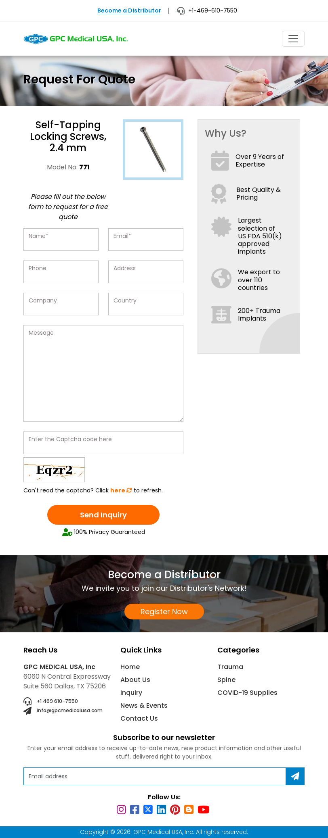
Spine (226, 679)
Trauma (230, 666)
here (121, 490)
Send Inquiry (103, 515)
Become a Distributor (129, 10)
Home (130, 666)
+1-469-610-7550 (207, 10)
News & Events (144, 705)
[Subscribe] (295, 776)
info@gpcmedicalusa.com (63, 711)
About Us (135, 679)
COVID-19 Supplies (247, 692)
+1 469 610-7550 (50, 702)
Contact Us (139, 718)
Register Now (164, 612)
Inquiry (131, 692)
